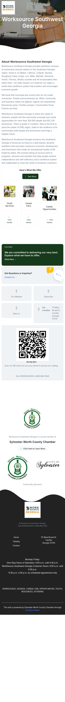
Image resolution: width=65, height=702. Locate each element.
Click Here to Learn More (32, 448)
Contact (16, 545)
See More (30, 176)
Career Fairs (28, 204)
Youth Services (9, 204)
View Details (9, 219)
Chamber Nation (32, 610)
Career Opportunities (49, 207)
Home (16, 537)
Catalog (16, 541)
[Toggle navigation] (60, 7)
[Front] (9, 7)
